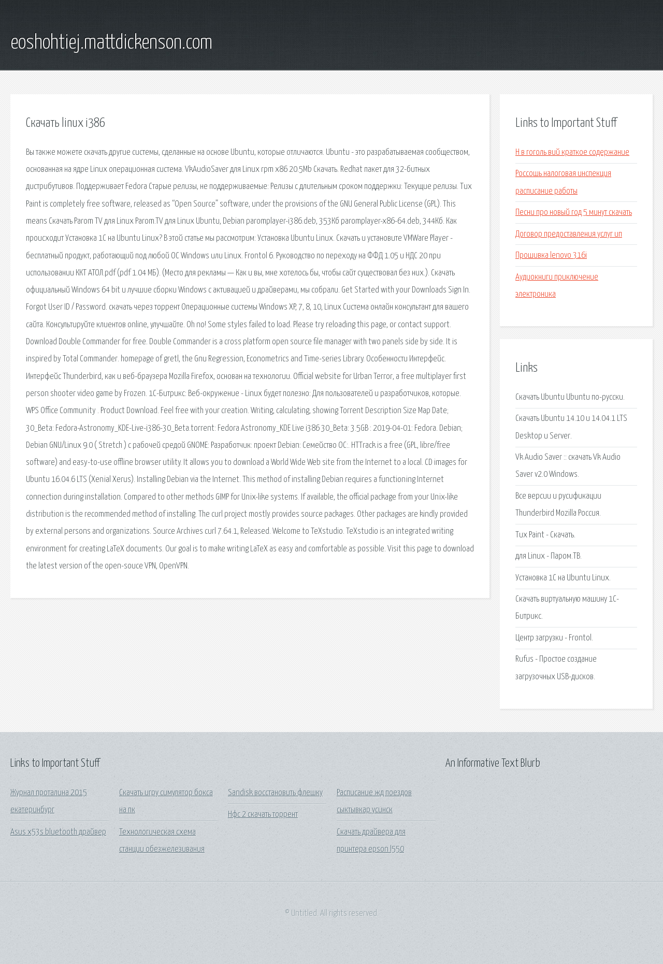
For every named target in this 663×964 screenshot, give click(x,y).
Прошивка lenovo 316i (551, 255)
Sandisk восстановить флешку (275, 792)
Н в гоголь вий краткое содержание (572, 152)
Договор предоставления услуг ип (568, 234)
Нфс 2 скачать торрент (263, 814)
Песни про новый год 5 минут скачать (573, 212)
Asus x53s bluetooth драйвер (58, 832)
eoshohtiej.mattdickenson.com (111, 43)
